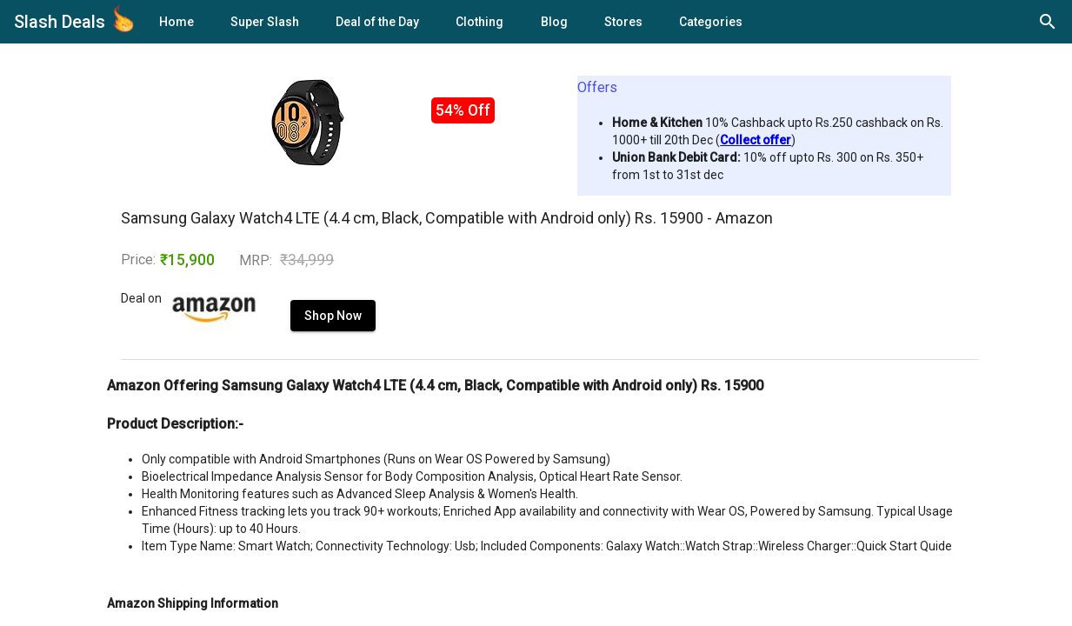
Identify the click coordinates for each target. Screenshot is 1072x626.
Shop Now (292, 333)
